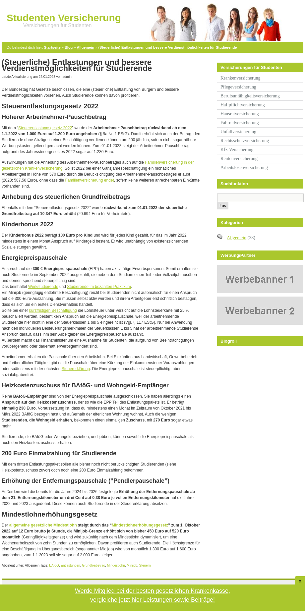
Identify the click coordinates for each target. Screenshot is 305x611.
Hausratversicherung (239, 113)
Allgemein (85, 47)
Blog (69, 47)
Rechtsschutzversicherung (244, 140)
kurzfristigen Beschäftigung (53, 310)
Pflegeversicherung (238, 86)
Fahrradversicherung (239, 122)
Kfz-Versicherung (237, 149)
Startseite (52, 47)
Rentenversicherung (239, 158)
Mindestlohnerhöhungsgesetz (140, 525)
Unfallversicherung (238, 131)
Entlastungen (70, 565)
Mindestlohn (116, 565)
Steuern (145, 565)
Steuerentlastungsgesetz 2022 (45, 128)
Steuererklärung (76, 368)
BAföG (54, 565)
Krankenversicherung (240, 78)
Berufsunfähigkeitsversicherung (250, 95)
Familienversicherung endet (89, 180)
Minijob (132, 565)
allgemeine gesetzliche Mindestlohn (43, 525)
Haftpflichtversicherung (242, 104)
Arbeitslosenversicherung (244, 167)
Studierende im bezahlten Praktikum (99, 286)
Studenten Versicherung (64, 17)
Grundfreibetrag (93, 565)
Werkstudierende (43, 286)
